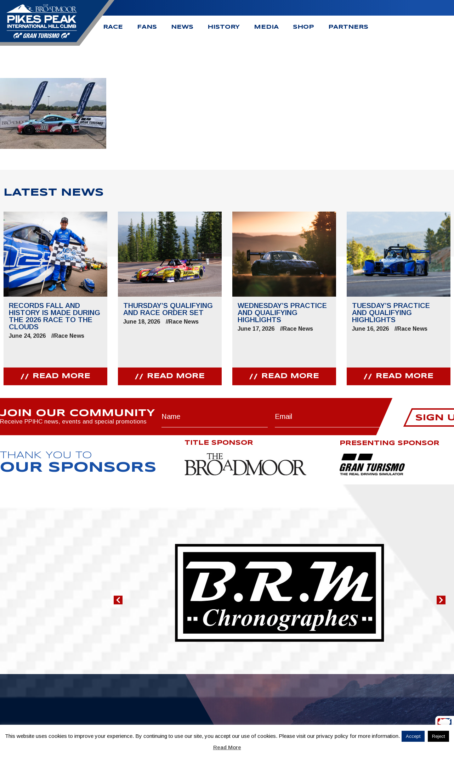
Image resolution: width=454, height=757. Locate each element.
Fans (147, 27)
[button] (118, 599)
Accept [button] (413, 736)
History (224, 27)
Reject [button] (438, 736)
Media (266, 27)
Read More (227, 747)
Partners (348, 27)
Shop (303, 27)
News (182, 27)
